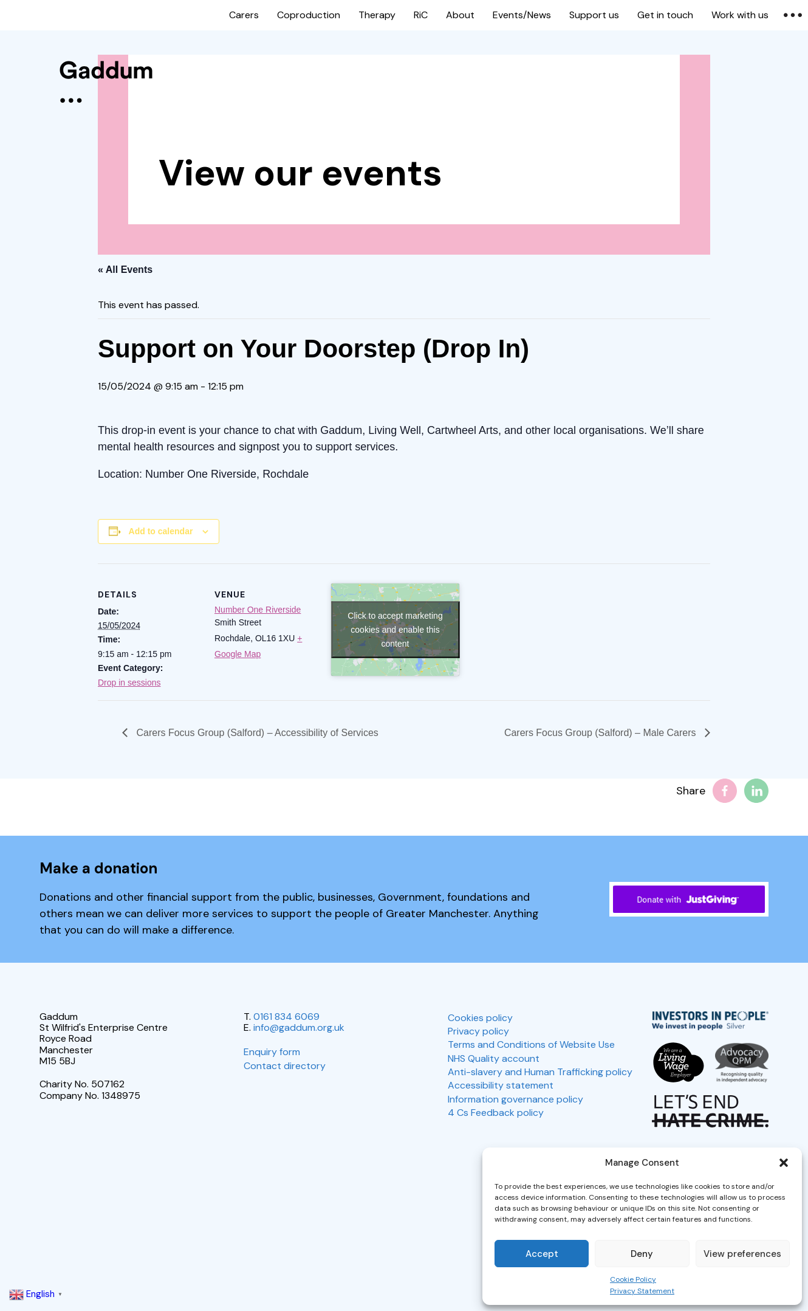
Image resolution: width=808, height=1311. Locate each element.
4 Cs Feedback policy (496, 1112)
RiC (421, 15)
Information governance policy (515, 1099)
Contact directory (285, 1065)
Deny (642, 1254)
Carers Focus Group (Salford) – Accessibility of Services (256, 733)
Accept (542, 1254)
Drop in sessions (129, 682)
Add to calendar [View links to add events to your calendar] (161, 531)
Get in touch (665, 15)
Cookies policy (480, 1017)
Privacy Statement (642, 1291)
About (460, 15)
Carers (244, 15)
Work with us (740, 15)
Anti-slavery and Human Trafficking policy (540, 1071)
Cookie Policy (633, 1279)
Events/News (522, 15)
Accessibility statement (500, 1085)
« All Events (125, 269)
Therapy (376, 15)
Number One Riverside (257, 609)
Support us (594, 15)
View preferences (742, 1254)
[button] (784, 1163)
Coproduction (308, 15)
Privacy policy (478, 1031)
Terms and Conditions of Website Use (531, 1044)
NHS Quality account (493, 1058)
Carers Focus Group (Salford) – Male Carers (601, 733)
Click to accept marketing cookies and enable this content (395, 629)
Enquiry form (272, 1051)
